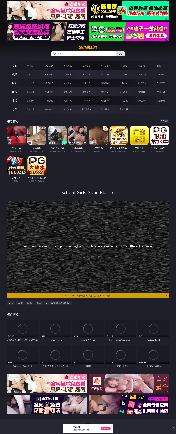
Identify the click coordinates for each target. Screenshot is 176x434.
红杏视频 (105, 109)
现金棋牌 (142, 65)
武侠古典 (86, 100)
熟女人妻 (105, 74)
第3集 (29, 303)
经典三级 (124, 83)
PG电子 (30, 65)
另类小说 (124, 100)
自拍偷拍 (49, 74)
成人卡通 (68, 83)
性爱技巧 (161, 100)
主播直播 (142, 74)
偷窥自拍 (30, 91)
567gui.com (88, 47)
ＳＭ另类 (161, 74)
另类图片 (161, 91)
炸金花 (124, 65)
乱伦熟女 (142, 83)
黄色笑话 (142, 100)
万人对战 (68, 65)
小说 (14, 100)
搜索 (120, 53)
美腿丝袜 (105, 91)
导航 (14, 109)
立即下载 (105, 428)
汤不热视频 (86, 109)
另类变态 (161, 83)
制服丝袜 (105, 83)
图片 (14, 91)
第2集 (20, 303)
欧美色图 (68, 91)
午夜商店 (49, 109)
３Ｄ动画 (86, 74)
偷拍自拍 (49, 83)
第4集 (38, 303)
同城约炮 (30, 109)
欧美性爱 (86, 83)
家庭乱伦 (49, 100)
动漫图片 (86, 91)
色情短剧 (124, 109)
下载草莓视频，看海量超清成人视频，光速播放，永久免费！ (116, 295)
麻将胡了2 (105, 65)
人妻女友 (68, 100)
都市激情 (30, 100)
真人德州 (49, 65)
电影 (14, 83)
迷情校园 (105, 100)
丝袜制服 (124, 74)
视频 (14, 74)
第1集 (11, 303)
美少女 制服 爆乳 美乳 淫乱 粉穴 (58, 303)
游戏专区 (86, 65)
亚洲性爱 (30, 83)
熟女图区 (142, 91)
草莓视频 (68, 109)
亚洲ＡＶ (30, 74)
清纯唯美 (124, 91)
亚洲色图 (49, 91)
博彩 (14, 65)
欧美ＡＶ (68, 74)
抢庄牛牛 (161, 65)
